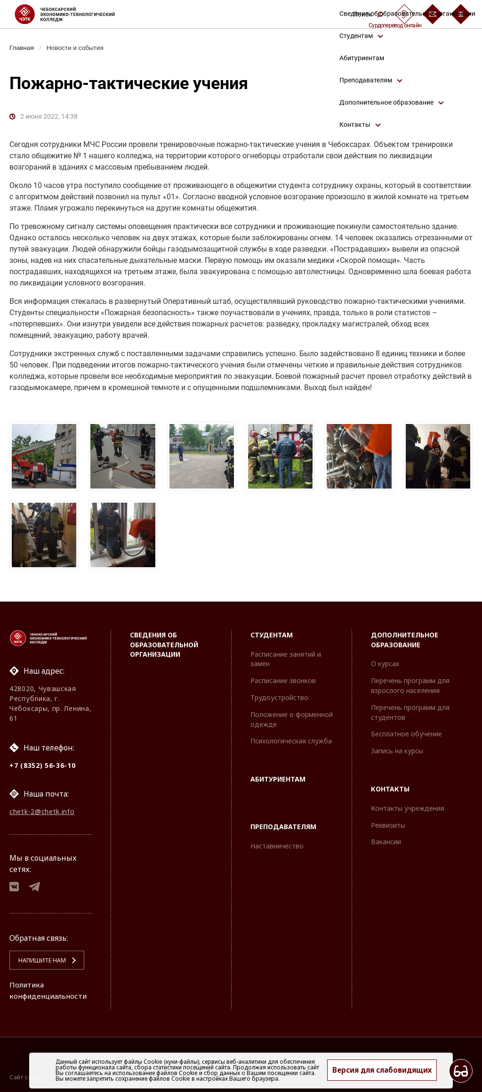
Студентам (271, 631)
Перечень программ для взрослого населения (410, 682)
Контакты (390, 785)
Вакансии (386, 838)
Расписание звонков (283, 677)
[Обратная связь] (432, 14)
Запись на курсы (397, 747)
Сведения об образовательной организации (164, 641)
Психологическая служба (291, 737)
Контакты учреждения (407, 804)
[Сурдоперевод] (404, 14)
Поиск (368, 14)
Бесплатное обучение (406, 730)
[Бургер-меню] (461, 14)
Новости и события (78, 47)
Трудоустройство (279, 694)
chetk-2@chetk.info (42, 809)
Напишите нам (38, 960)
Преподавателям (283, 823)
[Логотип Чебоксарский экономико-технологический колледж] (72, 14)
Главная (22, 47)
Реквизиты (388, 821)
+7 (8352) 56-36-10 (42, 762)
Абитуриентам (277, 775)
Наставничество (277, 842)
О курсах (385, 660)
